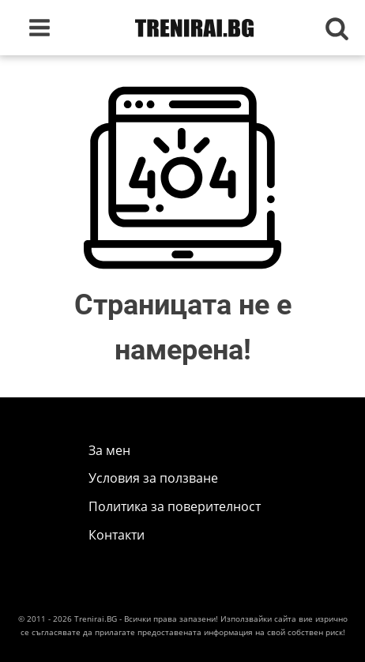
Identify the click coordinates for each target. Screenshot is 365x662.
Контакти (116, 535)
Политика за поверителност (174, 506)
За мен (109, 450)
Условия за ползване (153, 478)
